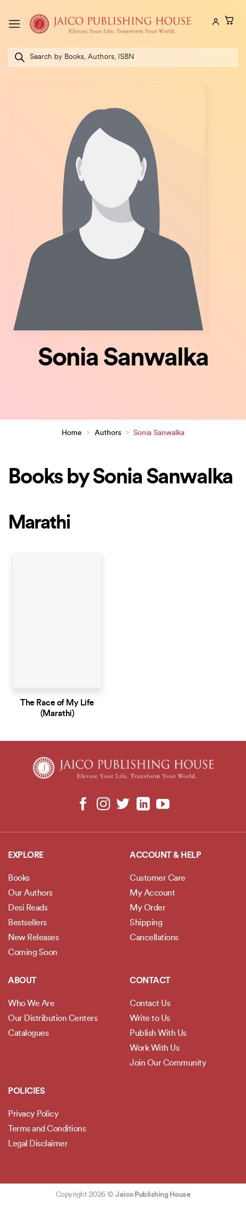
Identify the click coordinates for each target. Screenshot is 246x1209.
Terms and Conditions (47, 1129)
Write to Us (150, 1019)
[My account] (214, 21)
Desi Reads (27, 908)
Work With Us (154, 1048)
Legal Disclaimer (37, 1144)
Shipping (146, 923)
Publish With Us (158, 1033)
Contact (150, 981)
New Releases (33, 938)
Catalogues (28, 1033)
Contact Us (150, 1004)
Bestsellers (27, 923)
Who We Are (31, 1004)
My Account (152, 893)
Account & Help (165, 856)
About (22, 981)
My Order (147, 908)
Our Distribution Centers (52, 1019)
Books (19, 878)
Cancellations (154, 938)
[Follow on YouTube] (162, 804)
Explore (26, 856)
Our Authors (30, 893)
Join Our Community (168, 1063)
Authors (108, 433)
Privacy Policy (33, 1114)
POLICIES (26, 1091)
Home (72, 433)
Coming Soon (32, 953)
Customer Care (157, 878)
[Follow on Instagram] (103, 804)
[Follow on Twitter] (123, 804)
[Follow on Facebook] (83, 804)
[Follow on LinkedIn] (142, 804)
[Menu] (14, 24)
